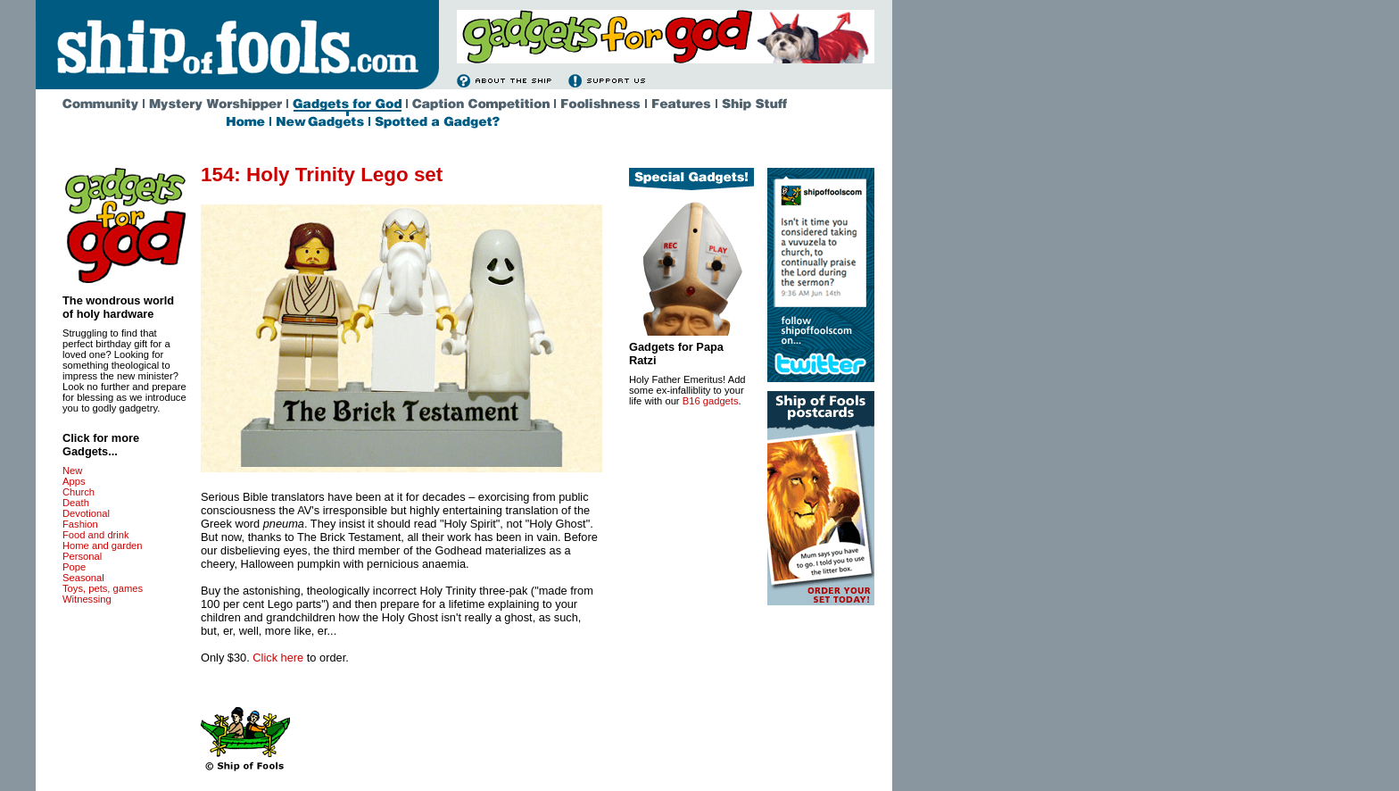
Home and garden (102, 545)
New (72, 470)
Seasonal (83, 577)
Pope (74, 567)
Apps (74, 481)
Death (75, 502)
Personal (82, 556)
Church (78, 492)
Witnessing (87, 599)
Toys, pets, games (102, 588)
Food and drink (95, 534)
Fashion (80, 524)
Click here (277, 657)
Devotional (86, 513)
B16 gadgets (711, 401)
